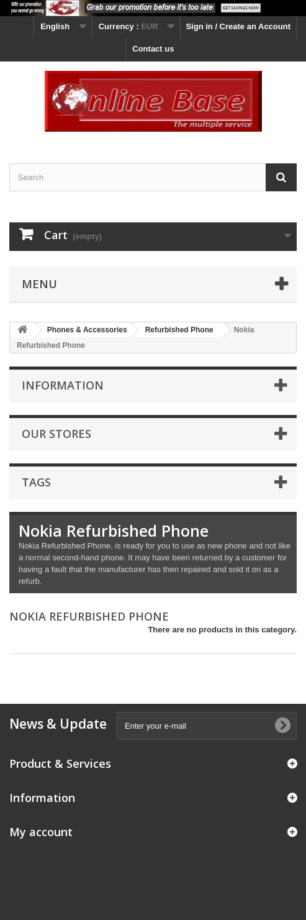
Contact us (153, 48)
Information (63, 385)
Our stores (56, 433)
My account (41, 831)
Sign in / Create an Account (238, 26)
